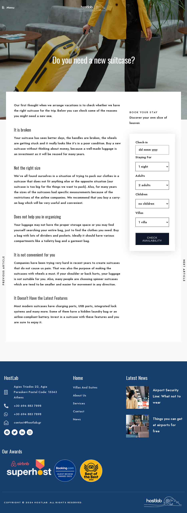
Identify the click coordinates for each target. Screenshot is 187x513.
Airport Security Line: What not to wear (167, 396)
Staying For (143, 157)
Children (141, 194)
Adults (140, 176)
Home (78, 377)
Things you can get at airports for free (167, 424)
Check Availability (152, 239)
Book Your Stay (174, 7)
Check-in (141, 142)
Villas (139, 213)
